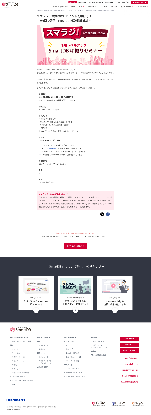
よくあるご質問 (42, 367)
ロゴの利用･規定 (51, 407)
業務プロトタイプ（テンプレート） (45, 362)
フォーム (15, 349)
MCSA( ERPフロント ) (112, 2)
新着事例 (42, 349)
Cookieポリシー (33, 407)
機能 (72, 6)
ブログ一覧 (68, 365)
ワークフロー (17, 353)
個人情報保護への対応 (20, 407)
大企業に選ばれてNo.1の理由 (20, 342)
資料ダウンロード (140, 2)
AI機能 (14, 365)
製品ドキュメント (72, 357)
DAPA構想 (129, 365)
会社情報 (94, 338)
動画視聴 (52, 148)
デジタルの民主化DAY (129, 359)
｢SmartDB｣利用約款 (98, 355)
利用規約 (42, 407)
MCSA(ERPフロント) (129, 371)
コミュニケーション (19, 361)
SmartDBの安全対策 (129, 377)
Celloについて (96, 351)
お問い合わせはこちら (75, 246)
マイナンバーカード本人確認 (22, 381)
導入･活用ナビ (71, 349)
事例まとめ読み (42, 338)
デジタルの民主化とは (96, 2)
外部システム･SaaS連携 (21, 373)
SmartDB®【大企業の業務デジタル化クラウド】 (51, 11)
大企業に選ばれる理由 (60, 6)
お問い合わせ (129, 339)
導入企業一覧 (44, 345)
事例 (80, 6)
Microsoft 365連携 (18, 377)
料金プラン (125, 2)
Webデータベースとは (74, 373)
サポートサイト (96, 342)
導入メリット (44, 357)
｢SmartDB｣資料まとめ (18, 338)
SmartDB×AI (77, 2)
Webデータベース (18, 357)
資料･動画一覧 (69, 338)
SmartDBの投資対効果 (129, 383)
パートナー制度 (71, 361)
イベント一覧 (69, 342)
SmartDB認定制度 (72, 353)
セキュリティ (17, 369)
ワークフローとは (72, 369)
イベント (114, 6)
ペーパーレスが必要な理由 (75, 377)
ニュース (104, 6)
